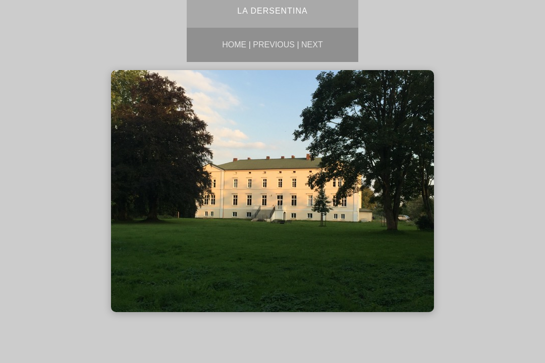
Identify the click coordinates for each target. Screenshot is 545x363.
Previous (274, 44)
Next (312, 44)
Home (234, 44)
